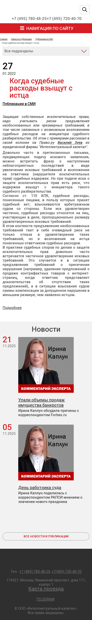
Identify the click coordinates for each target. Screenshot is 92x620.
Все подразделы (18, 51)
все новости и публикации (46, 536)
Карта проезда (46, 589)
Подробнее (12, 308)
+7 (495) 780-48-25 (29, 18)
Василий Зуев (70, 142)
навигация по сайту (49, 28)
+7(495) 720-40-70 (67, 571)
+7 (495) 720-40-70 (64, 18)
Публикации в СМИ (19, 104)
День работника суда (39, 487)
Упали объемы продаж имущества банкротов (41, 402)
